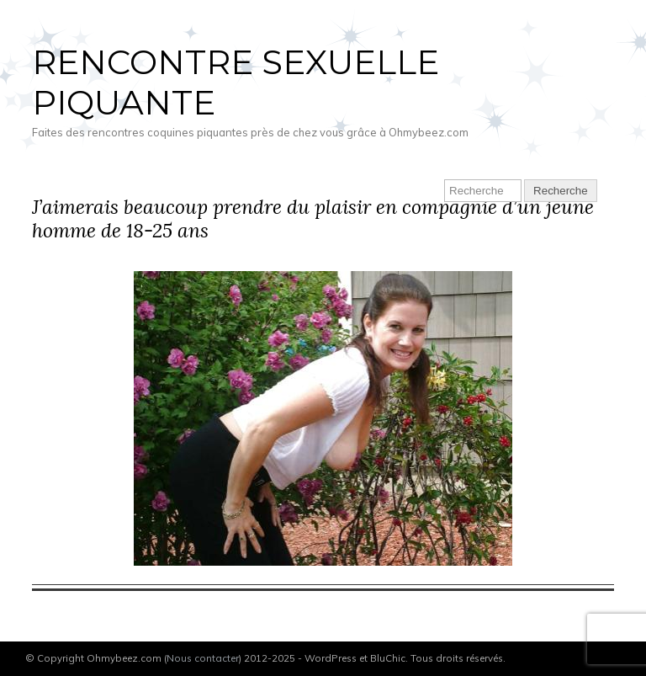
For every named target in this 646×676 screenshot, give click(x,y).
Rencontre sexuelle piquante (235, 82)
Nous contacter (203, 658)
